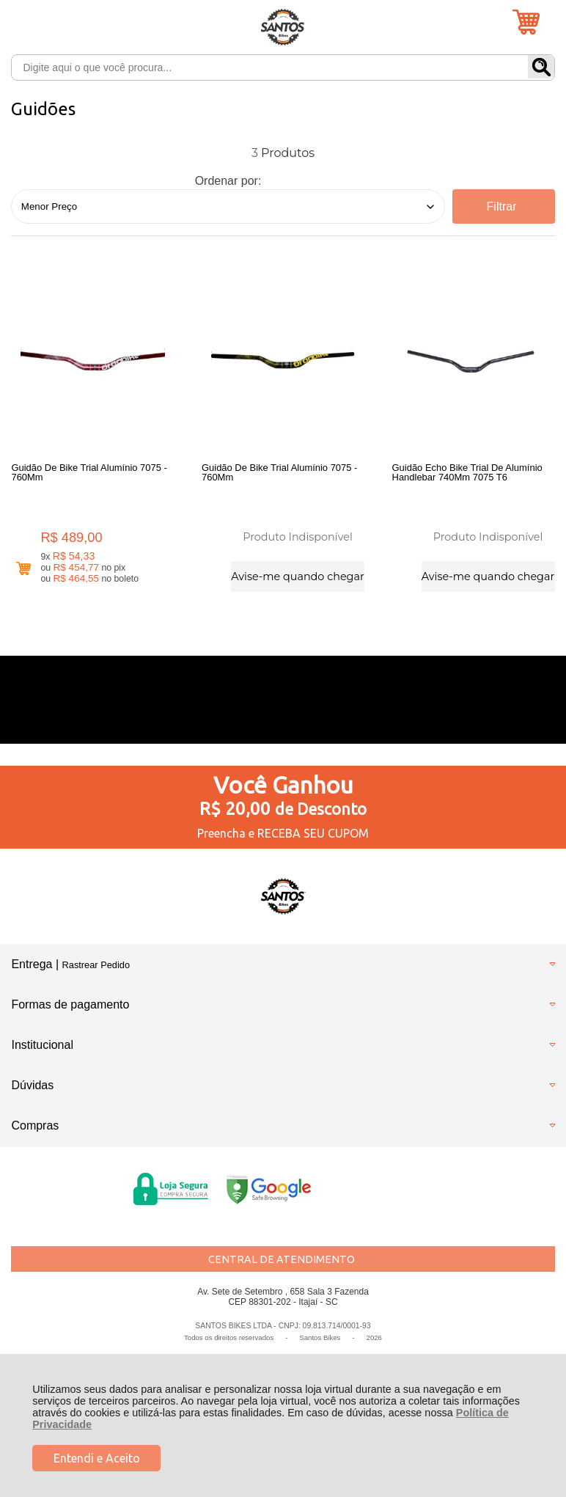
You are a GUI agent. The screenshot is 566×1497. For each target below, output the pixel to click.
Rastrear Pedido (96, 967)
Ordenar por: (228, 181)
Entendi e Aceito (97, 1458)
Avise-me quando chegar (297, 575)
